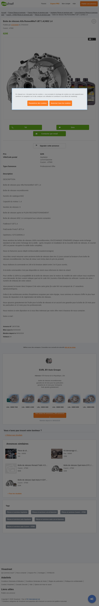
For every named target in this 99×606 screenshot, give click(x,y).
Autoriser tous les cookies (61, 103)
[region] (49, 99)
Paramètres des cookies (38, 103)
